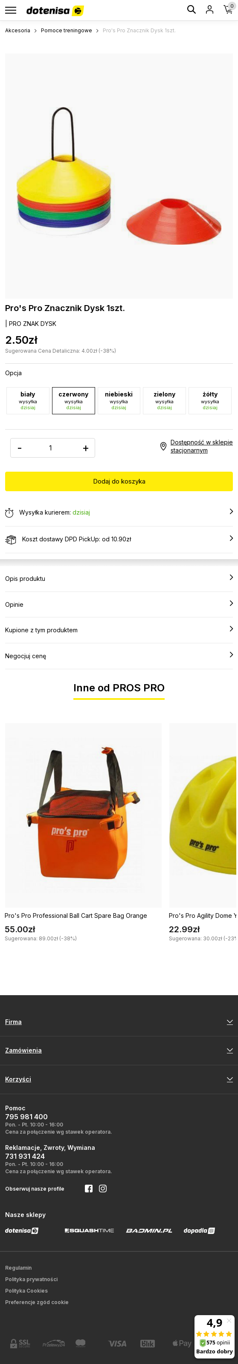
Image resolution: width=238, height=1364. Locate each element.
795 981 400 (26, 1116)
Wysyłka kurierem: (119, 513)
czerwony (73, 400)
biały (27, 400)
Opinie (119, 604)
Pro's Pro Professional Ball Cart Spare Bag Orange (76, 915)
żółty (210, 400)
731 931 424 (25, 1156)
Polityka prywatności (31, 1279)
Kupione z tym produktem (119, 630)
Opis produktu (119, 578)
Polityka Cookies (26, 1291)
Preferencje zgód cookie (37, 1302)
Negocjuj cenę (119, 655)
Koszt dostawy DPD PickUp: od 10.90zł (119, 539)
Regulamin (18, 1268)
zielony (164, 400)
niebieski (119, 400)
